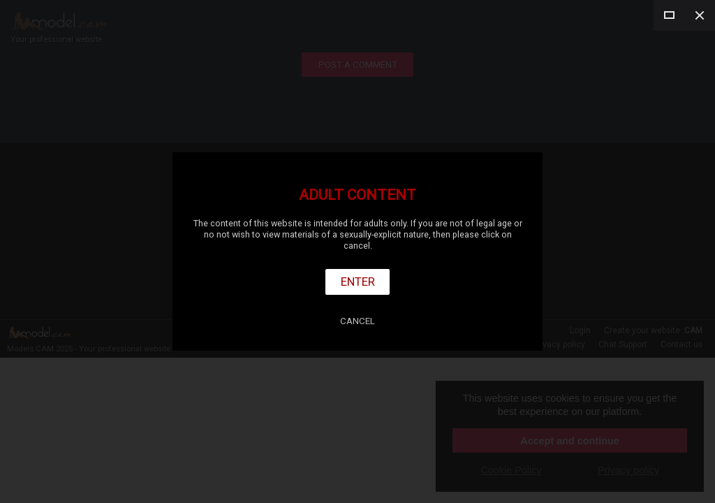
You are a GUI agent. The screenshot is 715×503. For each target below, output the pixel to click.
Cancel (357, 321)
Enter (358, 282)
